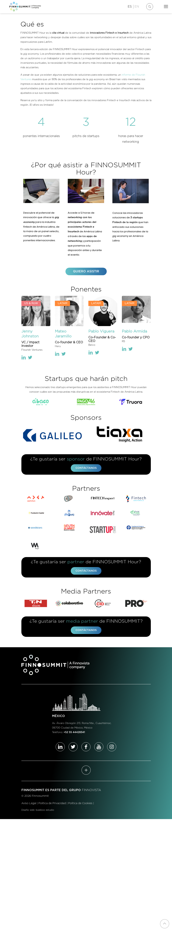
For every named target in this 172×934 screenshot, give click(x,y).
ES (130, 6)
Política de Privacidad (52, 804)
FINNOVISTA (91, 791)
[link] (41, 402)
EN (137, 6)
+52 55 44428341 (74, 733)
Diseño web (27, 811)
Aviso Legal (28, 804)
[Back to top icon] (164, 923)
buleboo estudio (45, 811)
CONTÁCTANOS (86, 468)
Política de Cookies (80, 804)
